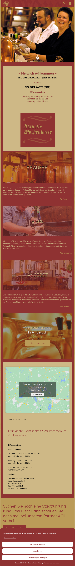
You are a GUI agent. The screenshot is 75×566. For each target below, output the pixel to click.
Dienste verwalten (10, 538)
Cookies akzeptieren (37, 544)
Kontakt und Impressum (52, 563)
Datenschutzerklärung (35, 563)
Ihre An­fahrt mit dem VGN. (15, 419)
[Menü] (70, 3)
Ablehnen (37, 551)
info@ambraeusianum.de (17, 488)
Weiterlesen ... (66, 199)
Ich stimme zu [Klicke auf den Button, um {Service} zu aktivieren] (37, 394)
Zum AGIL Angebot (14, 528)
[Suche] (64, 3)
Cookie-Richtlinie (21, 563)
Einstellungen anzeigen (37, 558)
